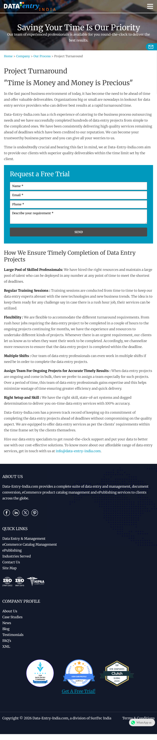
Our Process (42, 56)
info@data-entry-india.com (78, 451)
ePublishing (12, 550)
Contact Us (11, 562)
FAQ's (6, 641)
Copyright (10, 718)
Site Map (9, 568)
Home (8, 56)
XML (6, 646)
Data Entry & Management (24, 538)
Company (23, 56)
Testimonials (12, 635)
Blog (5, 629)
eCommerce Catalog (29, 544)
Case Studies (12, 617)
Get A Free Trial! (78, 691)
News (6, 623)
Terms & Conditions (138, 718)
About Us (9, 611)
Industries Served (16, 556)
